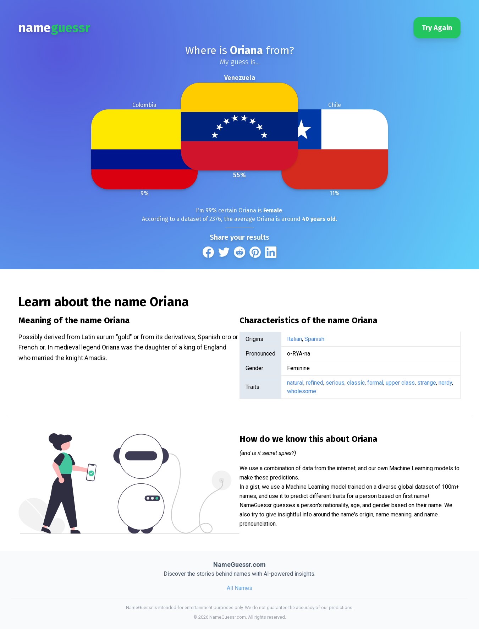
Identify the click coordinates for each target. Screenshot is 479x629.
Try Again (437, 27)
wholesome (301, 391)
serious (335, 382)
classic (356, 382)
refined (314, 382)
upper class (400, 382)
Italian (294, 339)
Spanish (314, 339)
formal (375, 382)
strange (426, 382)
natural (295, 382)
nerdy (445, 382)
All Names (239, 588)
